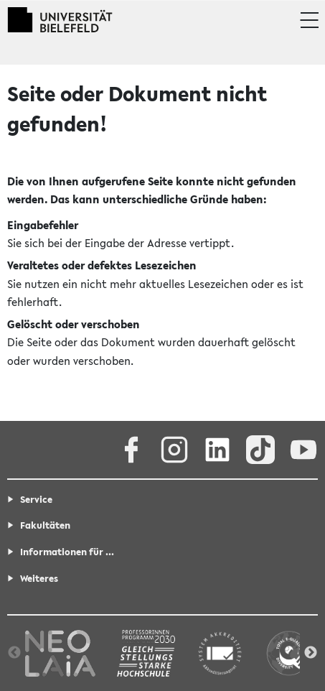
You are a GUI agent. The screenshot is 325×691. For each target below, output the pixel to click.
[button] (309, 20)
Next (310, 653)
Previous (14, 653)
